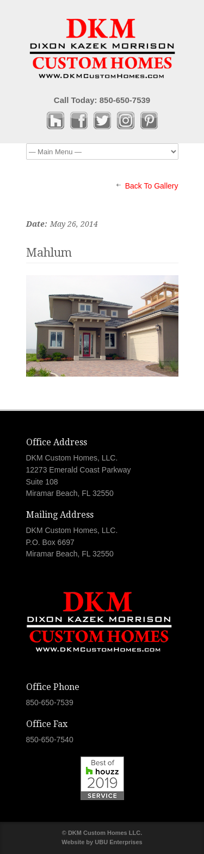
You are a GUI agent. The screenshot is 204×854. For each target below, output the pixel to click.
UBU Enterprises (118, 842)
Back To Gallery (151, 185)
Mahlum (49, 252)
